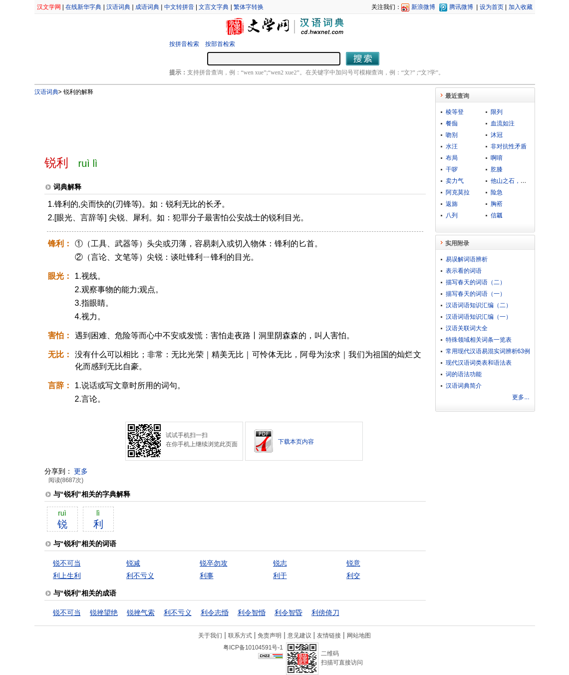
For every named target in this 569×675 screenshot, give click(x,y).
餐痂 (452, 123)
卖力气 (455, 180)
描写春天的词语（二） (476, 282)
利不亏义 (140, 576)
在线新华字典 (83, 6)
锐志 (280, 563)
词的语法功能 (464, 374)
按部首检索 (220, 43)
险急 (497, 192)
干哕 (452, 169)
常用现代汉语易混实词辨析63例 (488, 351)
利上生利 (67, 576)
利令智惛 (252, 613)
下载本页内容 (296, 441)
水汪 (452, 146)
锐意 (353, 563)
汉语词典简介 (464, 385)
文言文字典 (214, 6)
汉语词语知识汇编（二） (479, 305)
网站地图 (359, 635)
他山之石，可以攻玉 (518, 180)
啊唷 (497, 157)
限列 (497, 111)
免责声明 (270, 635)
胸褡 (497, 203)
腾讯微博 (461, 6)
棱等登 (455, 111)
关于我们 (210, 635)
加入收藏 (521, 6)
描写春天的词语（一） (476, 293)
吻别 (452, 134)
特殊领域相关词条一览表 (479, 339)
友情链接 (329, 635)
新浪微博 (423, 6)
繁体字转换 (249, 6)
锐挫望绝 (104, 613)
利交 (353, 576)
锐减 (133, 563)
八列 (452, 215)
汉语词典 (118, 6)
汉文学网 (49, 6)
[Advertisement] (218, 121)
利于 (280, 576)
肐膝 (497, 169)
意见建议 (299, 635)
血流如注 (503, 123)
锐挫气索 (141, 613)
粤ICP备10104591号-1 (253, 647)
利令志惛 (215, 613)
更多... (520, 397)
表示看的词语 (464, 270)
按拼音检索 (184, 43)
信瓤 (497, 215)
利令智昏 (288, 613)
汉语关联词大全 (467, 328)
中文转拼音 (179, 6)
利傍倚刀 (325, 613)
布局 (452, 157)
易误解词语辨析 (467, 259)
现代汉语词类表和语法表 (479, 362)
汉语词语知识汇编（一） (479, 316)
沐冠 (497, 134)
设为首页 (492, 6)
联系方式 (240, 635)
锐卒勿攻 (214, 563)
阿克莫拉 (458, 192)
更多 (81, 471)
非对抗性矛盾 (509, 146)
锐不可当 (67, 563)
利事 (207, 576)
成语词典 (147, 6)
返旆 (452, 203)
